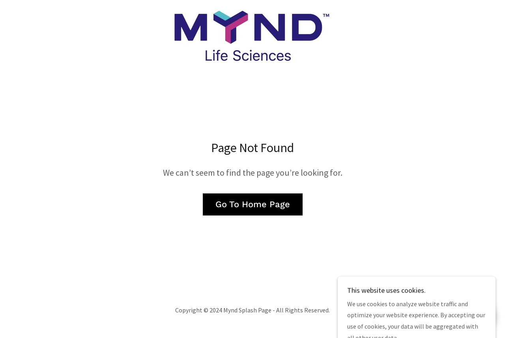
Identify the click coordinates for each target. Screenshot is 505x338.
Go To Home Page (252, 204)
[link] (252, 35)
